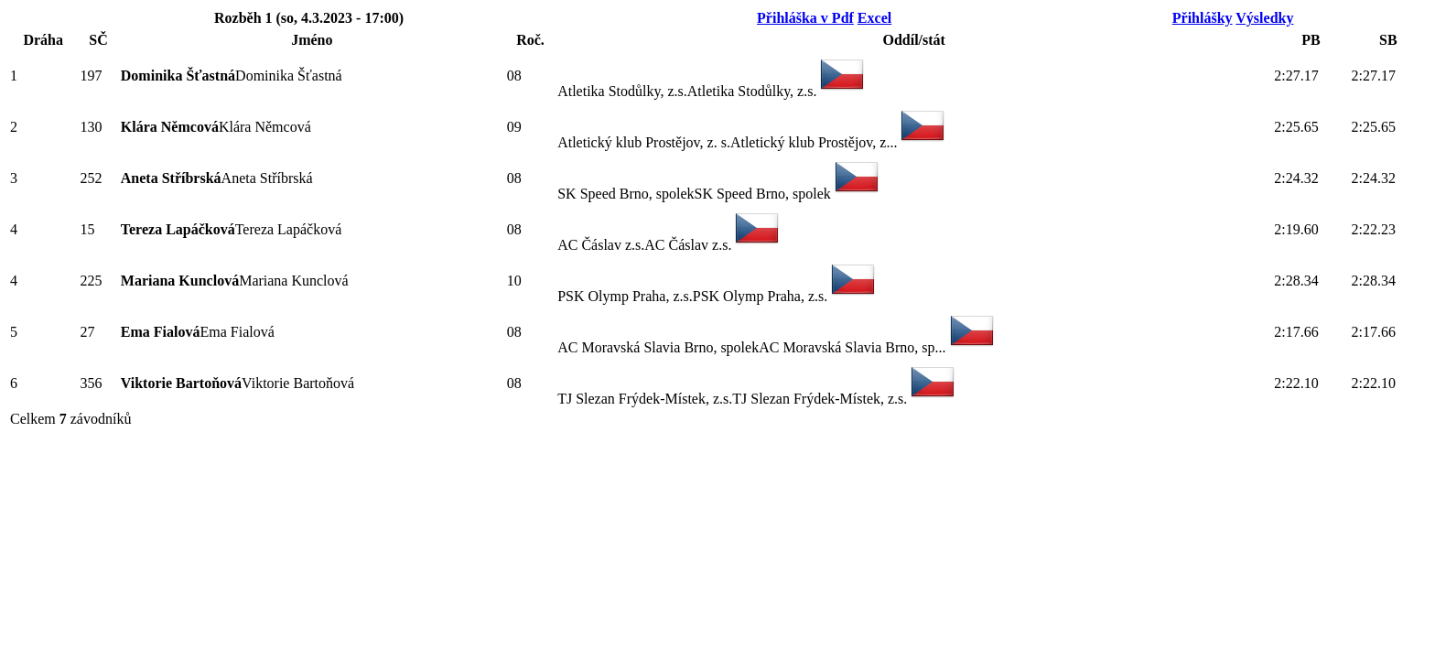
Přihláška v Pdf (805, 18)
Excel (874, 18)
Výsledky (1264, 18)
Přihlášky (1202, 18)
